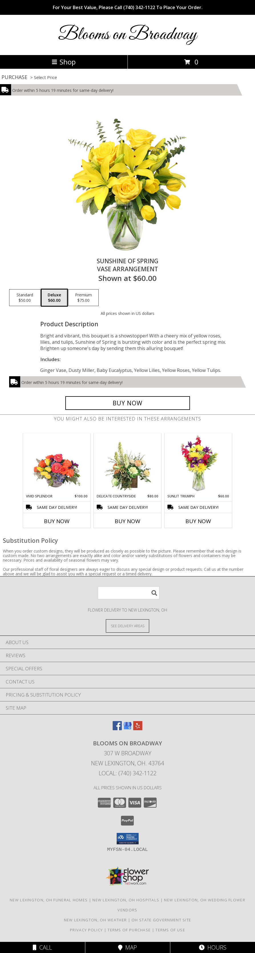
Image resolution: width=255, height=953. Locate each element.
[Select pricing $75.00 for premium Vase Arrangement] (83, 298)
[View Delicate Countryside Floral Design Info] (127, 463)
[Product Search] (128, 592)
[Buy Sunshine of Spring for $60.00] (127, 403)
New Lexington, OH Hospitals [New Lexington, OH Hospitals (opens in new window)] (125, 900)
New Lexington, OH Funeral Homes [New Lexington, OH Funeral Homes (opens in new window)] (49, 900)
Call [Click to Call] (42, 947)
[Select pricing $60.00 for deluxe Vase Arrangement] (54, 298)
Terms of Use (170, 929)
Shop (64, 61)
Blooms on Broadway (127, 34)
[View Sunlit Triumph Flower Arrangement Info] (198, 463)
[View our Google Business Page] (127, 728)
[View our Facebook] (117, 728)
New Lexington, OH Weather (95, 919)
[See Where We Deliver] (127, 625)
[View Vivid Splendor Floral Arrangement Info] (57, 463)
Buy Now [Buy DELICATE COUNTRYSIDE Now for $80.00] (127, 521)
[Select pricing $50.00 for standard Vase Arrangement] (24, 298)
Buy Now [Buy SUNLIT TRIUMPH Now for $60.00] (198, 521)
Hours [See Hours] (212, 947)
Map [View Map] (127, 947)
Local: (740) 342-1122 (127, 773)
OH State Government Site (161, 919)
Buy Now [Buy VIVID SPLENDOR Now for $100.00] (57, 521)
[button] (128, 838)
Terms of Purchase (129, 929)
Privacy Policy (86, 929)
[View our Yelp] (137, 728)
